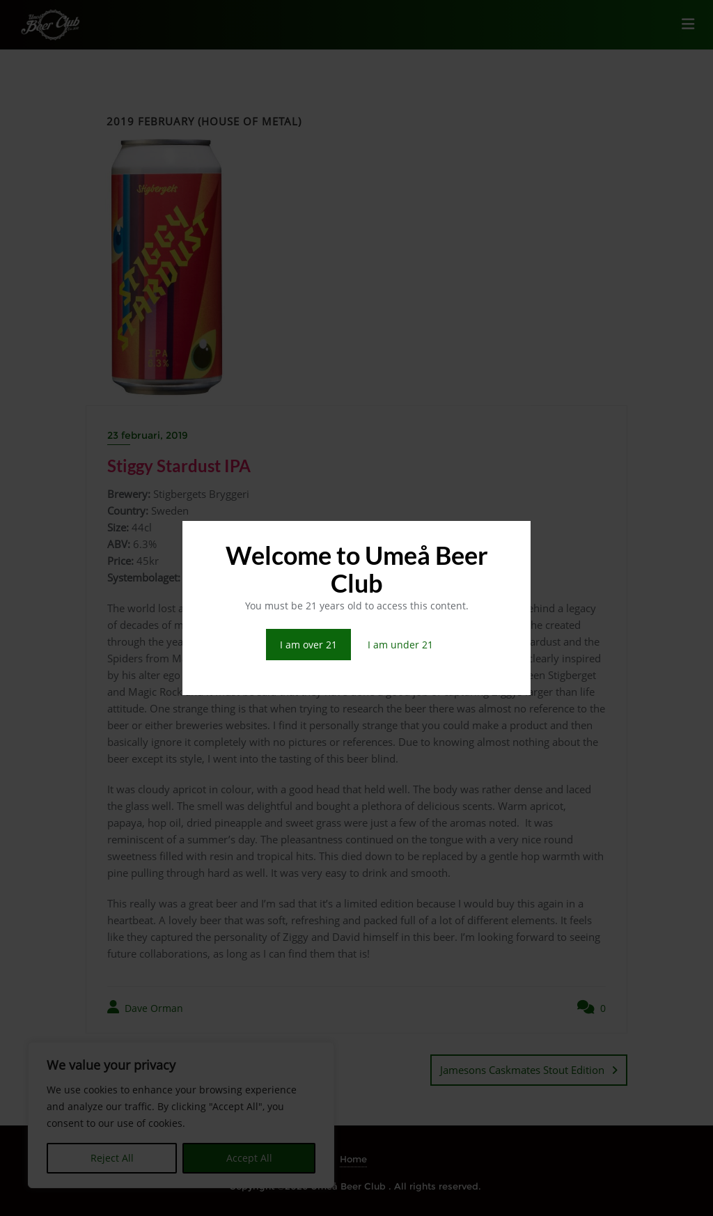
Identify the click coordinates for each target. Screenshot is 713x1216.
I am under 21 (400, 644)
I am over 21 (308, 644)
